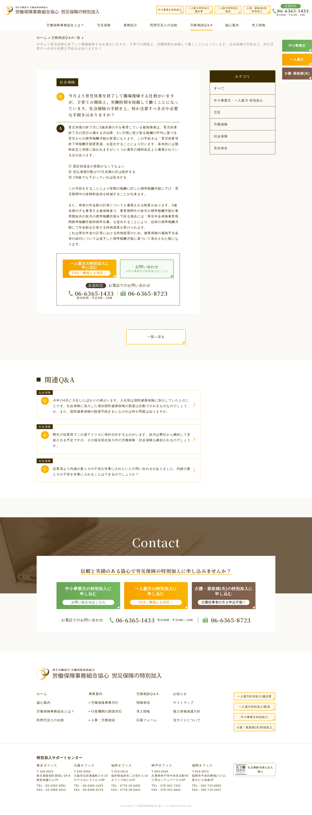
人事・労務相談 (103, 720)
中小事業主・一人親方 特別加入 (238, 100)
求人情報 (258, 25)
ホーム (42, 37)
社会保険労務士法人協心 (260, 769)
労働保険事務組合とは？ (65, 25)
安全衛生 (221, 148)
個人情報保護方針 (187, 711)
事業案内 (95, 694)
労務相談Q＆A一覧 (66, 37)
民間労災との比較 (163, 25)
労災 (217, 112)
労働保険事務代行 (105, 702)
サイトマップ (183, 702)
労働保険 (221, 124)
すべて (219, 88)
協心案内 (232, 25)
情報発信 (143, 702)
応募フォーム (146, 720)
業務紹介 (130, 25)
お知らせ (180, 694)
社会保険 (221, 136)
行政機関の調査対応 (106, 711)
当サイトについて (187, 720)
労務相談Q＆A (201, 25)
